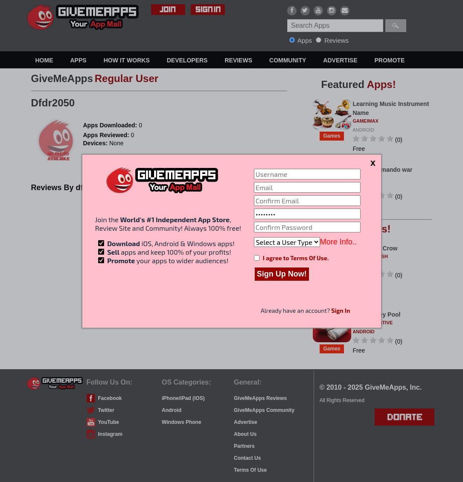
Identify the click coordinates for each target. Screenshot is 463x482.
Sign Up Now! (282, 274)
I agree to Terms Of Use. (296, 258)
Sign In (340, 310)
